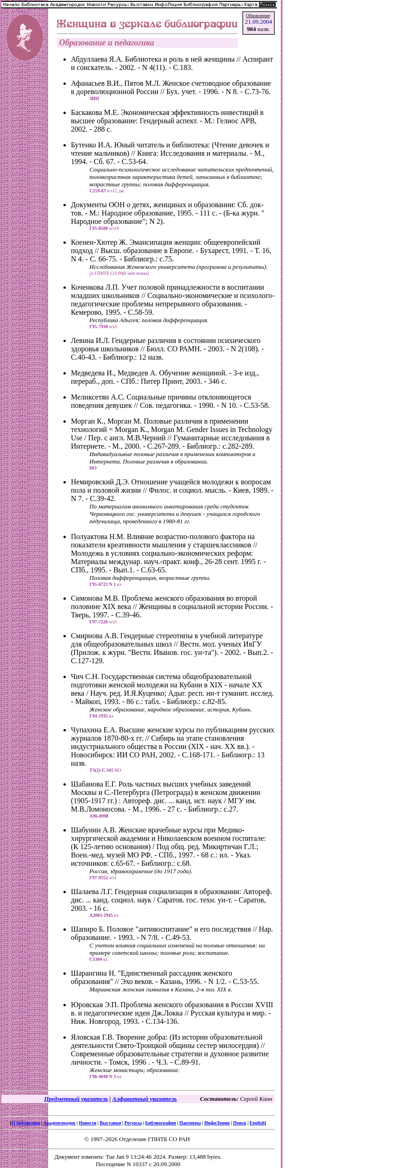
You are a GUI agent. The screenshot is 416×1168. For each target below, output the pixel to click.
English (257, 1122)
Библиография (160, 1122)
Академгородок (59, 1122)
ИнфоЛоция (217, 1122)
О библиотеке (26, 1122)
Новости (87, 1122)
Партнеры (190, 1122)
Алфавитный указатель (144, 1098)
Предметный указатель (76, 1098)
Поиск (239, 1122)
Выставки (110, 1122)
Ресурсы (133, 1122)
